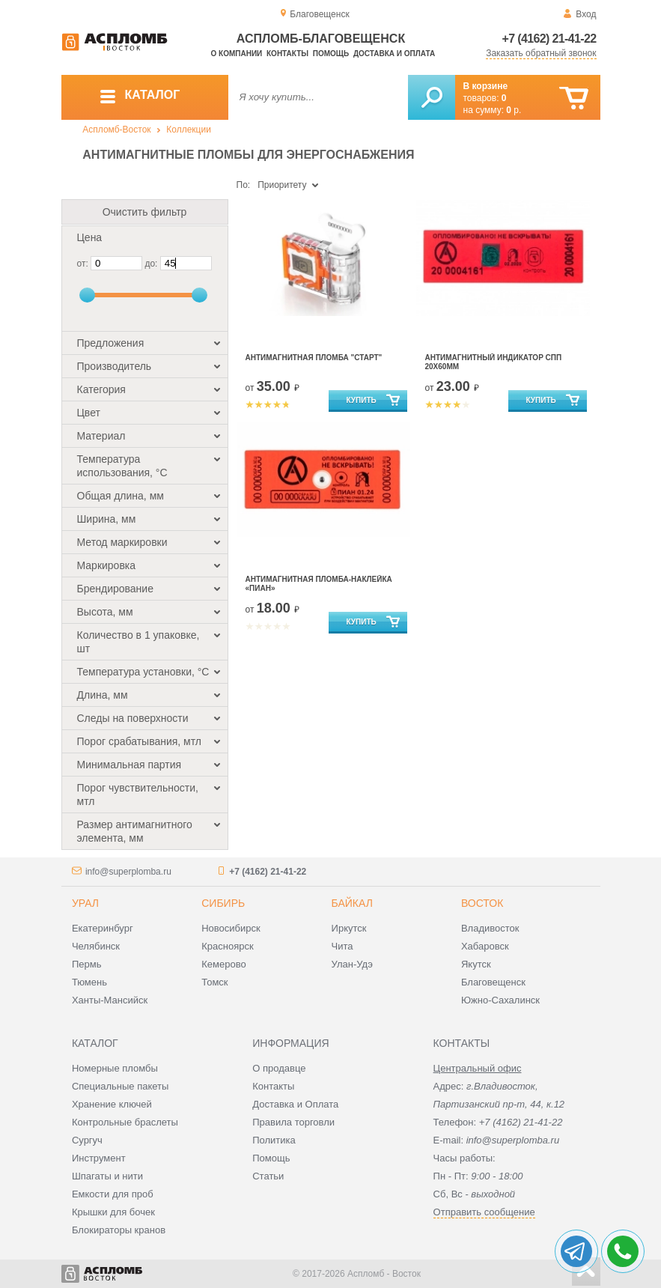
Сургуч (87, 1140)
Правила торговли (293, 1122)
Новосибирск (231, 928)
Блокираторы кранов (118, 1230)
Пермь (87, 964)
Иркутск (349, 928)
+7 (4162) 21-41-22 (549, 38)
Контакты (287, 53)
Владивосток (490, 928)
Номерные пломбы (115, 1068)
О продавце (278, 1068)
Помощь (331, 53)
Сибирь (223, 903)
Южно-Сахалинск (500, 1000)
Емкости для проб (112, 1194)
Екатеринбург (102, 928)
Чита (342, 946)
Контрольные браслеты (125, 1122)
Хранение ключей (112, 1104)
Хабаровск (485, 946)
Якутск (476, 964)
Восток (482, 903)
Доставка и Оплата (295, 1104)
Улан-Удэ (352, 964)
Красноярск (227, 946)
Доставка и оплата (394, 53)
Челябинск (96, 946)
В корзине (485, 86)
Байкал (352, 903)
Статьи (268, 1176)
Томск (214, 982)
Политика (274, 1140)
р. (513, 110)
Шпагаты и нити (107, 1176)
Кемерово (223, 964)
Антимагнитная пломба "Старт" (314, 357)
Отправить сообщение (484, 1212)
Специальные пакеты (120, 1086)
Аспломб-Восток (116, 129)
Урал (85, 903)
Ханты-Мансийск (109, 1000)
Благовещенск (493, 982)
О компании (237, 53)
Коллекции (188, 129)
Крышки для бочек (113, 1212)
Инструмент (99, 1158)
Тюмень (89, 982)
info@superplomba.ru (128, 871)
